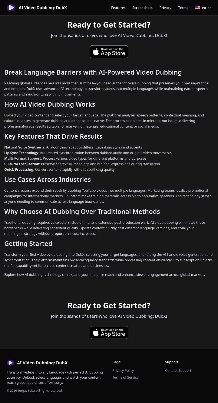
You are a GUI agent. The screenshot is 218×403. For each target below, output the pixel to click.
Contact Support (178, 370)
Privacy (165, 7)
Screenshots (142, 7)
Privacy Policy (123, 370)
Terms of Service (125, 377)
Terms (183, 7)
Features (118, 7)
